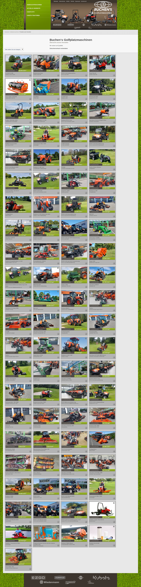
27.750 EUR (22, 329)
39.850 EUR (78, 141)
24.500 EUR (50, 423)
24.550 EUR (78, 399)
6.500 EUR (78, 423)
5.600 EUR (22, 305)
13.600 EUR (22, 423)
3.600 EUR (78, 446)
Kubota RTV (31, 12)
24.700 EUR (22, 399)
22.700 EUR (106, 282)
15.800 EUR (50, 329)
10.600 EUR (22, 211)
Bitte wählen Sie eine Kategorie (12, 49)
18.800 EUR (78, 164)
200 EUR (49, 540)
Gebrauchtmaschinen (34, 4)
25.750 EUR (22, 258)
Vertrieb (72, 1)
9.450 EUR (50, 446)
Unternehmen (62, 1)
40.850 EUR (22, 70)
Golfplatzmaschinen (14, 32)
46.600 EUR (78, 305)
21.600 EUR (106, 399)
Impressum (77, 1)
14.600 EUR (50, 70)
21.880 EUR (78, 117)
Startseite (56, 1)
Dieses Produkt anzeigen (30, 56)
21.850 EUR (106, 188)
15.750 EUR (50, 376)
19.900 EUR (22, 493)
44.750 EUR (78, 517)
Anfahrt (68, 1)
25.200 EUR (50, 188)
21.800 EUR (106, 141)
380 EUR (21, 564)
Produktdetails (10, 70)
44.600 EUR (78, 70)
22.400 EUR (22, 517)
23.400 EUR (78, 94)
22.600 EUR (106, 94)
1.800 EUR (50, 470)
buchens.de (84, 1)
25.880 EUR (50, 117)
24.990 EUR (78, 540)
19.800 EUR (50, 164)
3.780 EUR (106, 305)
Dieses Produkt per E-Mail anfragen (30, 75)
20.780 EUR (50, 517)
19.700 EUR (78, 376)
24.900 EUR (106, 70)
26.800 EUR (50, 305)
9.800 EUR (22, 446)
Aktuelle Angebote (33, 8)
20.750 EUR (78, 282)
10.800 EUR (106, 164)
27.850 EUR (50, 211)
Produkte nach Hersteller (25, 32)
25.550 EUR (22, 164)
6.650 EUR (22, 376)
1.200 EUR (22, 470)
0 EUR (77, 470)
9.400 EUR (22, 141)
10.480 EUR (106, 446)
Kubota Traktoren (33, 15)
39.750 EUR (50, 235)
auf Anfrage (22, 94)
